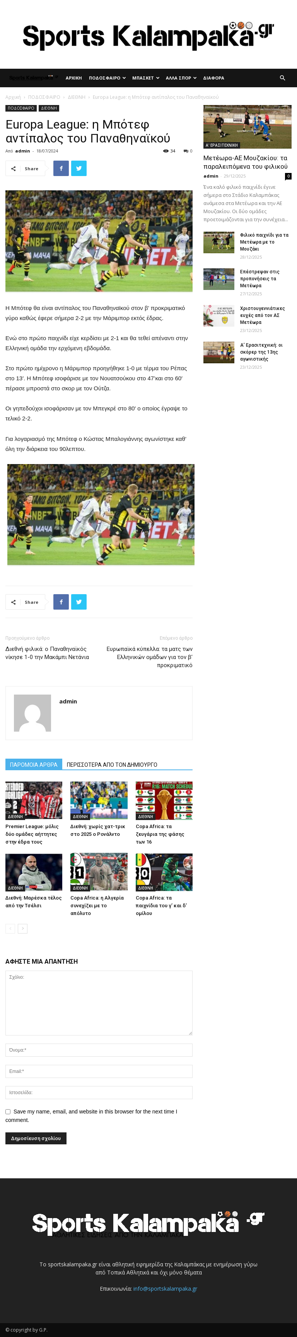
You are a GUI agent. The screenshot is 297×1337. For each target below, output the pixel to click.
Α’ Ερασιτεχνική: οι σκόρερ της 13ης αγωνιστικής (261, 352)
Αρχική (13, 97)
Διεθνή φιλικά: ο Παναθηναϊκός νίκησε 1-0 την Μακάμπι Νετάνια (47, 653)
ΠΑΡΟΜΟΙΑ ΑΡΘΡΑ (34, 765)
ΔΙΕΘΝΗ (76, 97)
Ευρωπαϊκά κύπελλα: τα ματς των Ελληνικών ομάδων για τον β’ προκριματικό (150, 657)
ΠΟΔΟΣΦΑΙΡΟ (107, 78)
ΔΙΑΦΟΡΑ (213, 78)
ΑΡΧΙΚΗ (74, 78)
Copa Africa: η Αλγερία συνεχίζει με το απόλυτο (97, 905)
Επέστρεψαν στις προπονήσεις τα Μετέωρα (260, 278)
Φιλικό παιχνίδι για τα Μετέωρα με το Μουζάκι (264, 242)
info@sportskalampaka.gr (165, 1288)
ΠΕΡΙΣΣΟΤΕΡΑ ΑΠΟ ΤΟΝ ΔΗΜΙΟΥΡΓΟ (112, 765)
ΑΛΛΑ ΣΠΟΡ (181, 78)
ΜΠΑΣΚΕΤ (146, 78)
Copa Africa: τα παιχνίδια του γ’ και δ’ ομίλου (161, 905)
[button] (282, 78)
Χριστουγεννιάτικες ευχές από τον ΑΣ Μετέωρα (262, 315)
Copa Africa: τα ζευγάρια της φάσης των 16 (160, 834)
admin (22, 151)
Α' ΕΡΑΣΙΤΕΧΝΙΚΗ (222, 145)
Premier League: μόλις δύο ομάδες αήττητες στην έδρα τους (32, 834)
